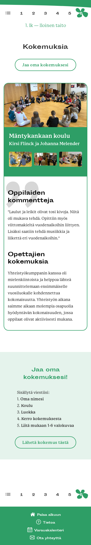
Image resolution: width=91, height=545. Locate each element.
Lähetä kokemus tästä (45, 442)
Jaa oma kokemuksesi (45, 64)
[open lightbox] (20, 159)
